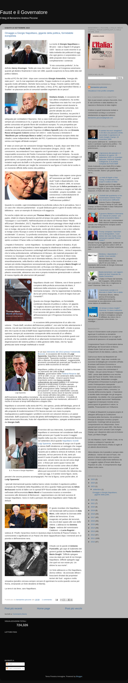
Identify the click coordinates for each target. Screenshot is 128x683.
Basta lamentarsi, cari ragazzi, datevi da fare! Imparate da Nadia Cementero (111, 274)
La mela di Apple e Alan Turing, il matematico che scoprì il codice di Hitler (109, 179)
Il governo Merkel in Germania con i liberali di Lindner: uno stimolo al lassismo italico (111, 216)
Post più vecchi (73, 608)
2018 (93, 514)
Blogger (79, 676)
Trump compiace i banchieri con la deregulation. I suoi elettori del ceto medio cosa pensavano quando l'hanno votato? (110, 236)
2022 (93, 500)
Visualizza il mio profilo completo (101, 91)
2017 (93, 517)
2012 (93, 535)
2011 (93, 538)
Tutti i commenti (13, 668)
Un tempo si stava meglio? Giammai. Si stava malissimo (110, 309)
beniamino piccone (99, 87)
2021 (93, 503)
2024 (93, 483)
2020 (93, 507)
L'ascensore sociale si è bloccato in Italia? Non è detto (111, 291)
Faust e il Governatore (23, 12)
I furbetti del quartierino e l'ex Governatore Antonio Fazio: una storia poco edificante (110, 198)
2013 (93, 531)
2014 (93, 528)
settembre (97, 489)
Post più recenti (13, 608)
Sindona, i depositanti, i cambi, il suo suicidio (108, 255)
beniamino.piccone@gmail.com (100, 118)
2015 (93, 524)
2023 (93, 486)
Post (9, 664)
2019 (93, 510)
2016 (93, 521)
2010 (93, 542)
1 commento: (47, 600)
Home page (43, 608)
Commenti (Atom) (20, 614)
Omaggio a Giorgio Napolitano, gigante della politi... (105, 493)
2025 (93, 479)
